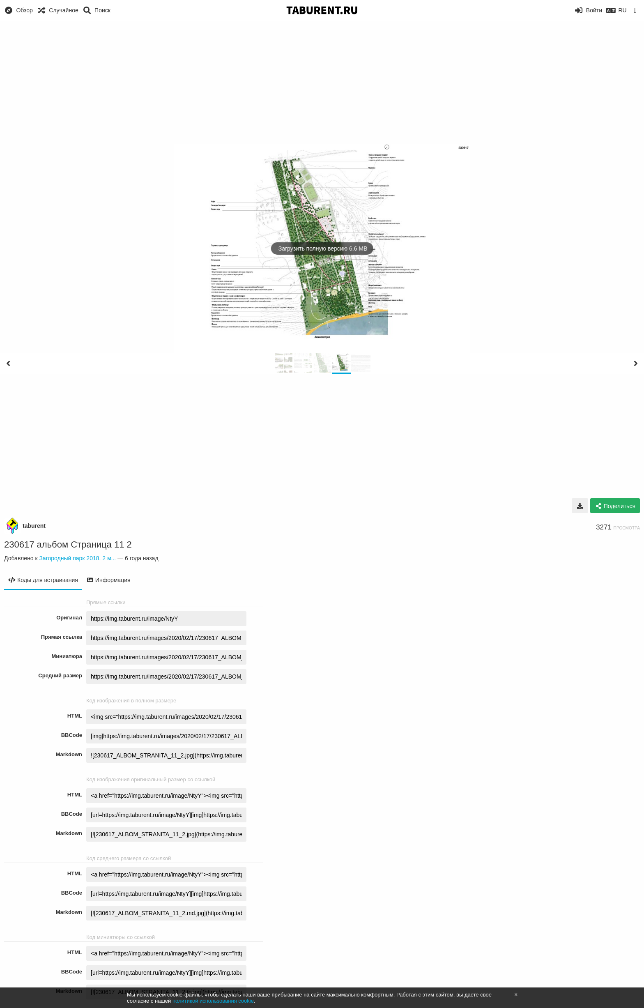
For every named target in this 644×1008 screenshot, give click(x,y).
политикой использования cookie (213, 1001)
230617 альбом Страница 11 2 (68, 544)
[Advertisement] (322, 82)
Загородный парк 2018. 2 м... (77, 558)
